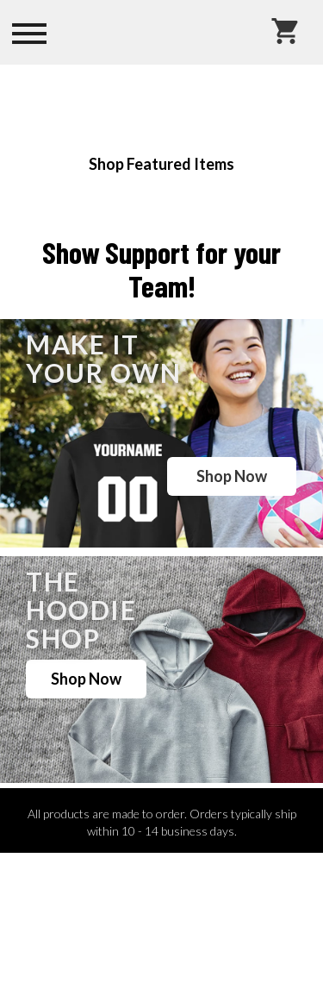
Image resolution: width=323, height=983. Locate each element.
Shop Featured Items (161, 163)
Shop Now (231, 475)
